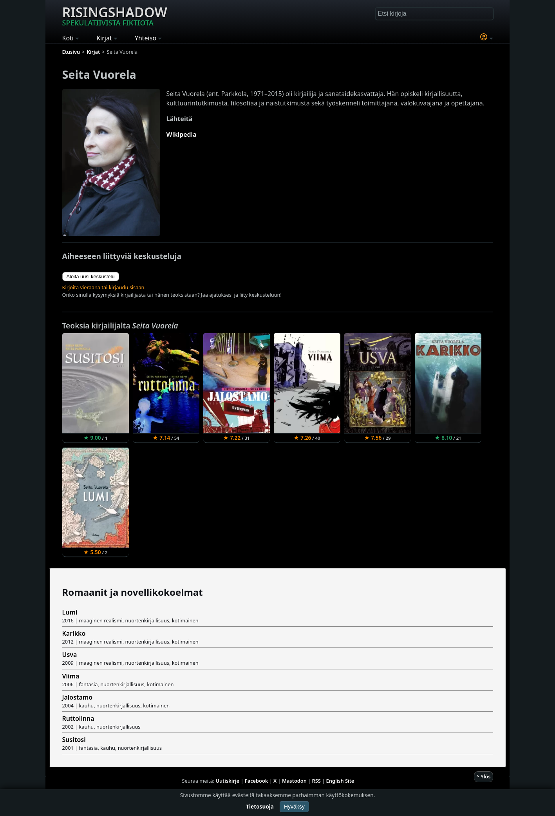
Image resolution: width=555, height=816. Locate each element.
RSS (316, 780)
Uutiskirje (227, 780)
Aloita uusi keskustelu (91, 276)
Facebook (256, 780)
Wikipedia (181, 134)
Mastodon (294, 780)
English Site (340, 780)
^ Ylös (483, 776)
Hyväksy (294, 806)
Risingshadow (114, 15)
